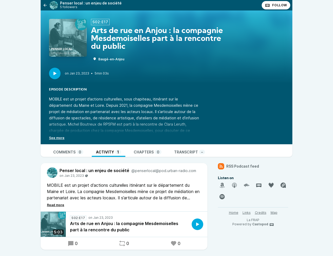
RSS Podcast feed (238, 166)
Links (247, 213)
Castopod (263, 224)
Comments (68, 152)
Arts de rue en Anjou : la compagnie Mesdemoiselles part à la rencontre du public (124, 226)
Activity (108, 152)
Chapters (148, 152)
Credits (260, 213)
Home (233, 213)
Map (274, 213)
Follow (276, 5)
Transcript (189, 152)
